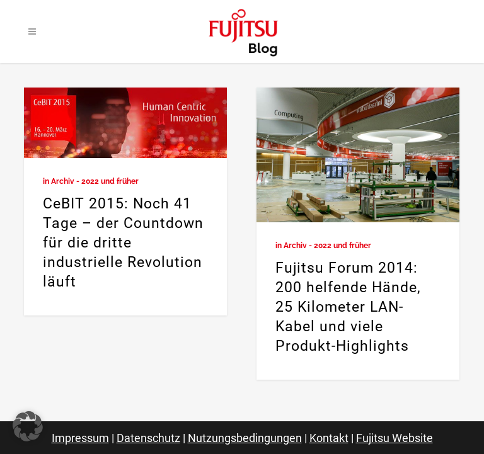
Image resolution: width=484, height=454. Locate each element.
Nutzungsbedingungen (245, 438)
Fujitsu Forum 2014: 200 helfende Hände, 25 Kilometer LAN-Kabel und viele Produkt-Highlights (348, 307)
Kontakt (329, 438)
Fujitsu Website (394, 438)
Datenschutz (148, 438)
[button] (27, 426)
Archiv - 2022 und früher (95, 181)
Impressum (80, 438)
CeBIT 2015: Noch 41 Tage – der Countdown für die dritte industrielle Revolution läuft (123, 242)
